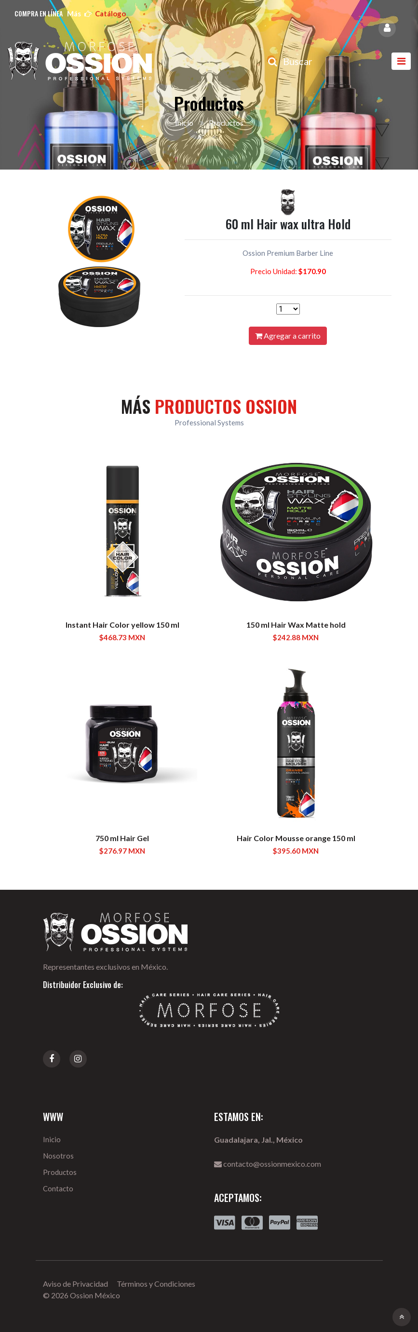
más (96, 13)
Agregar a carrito (288, 335)
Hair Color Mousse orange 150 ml (296, 838)
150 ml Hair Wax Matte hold (296, 624)
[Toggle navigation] (401, 61)
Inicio (184, 122)
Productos (60, 1172)
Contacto (58, 1188)
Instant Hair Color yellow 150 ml (122, 624)
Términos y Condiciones (156, 1283)
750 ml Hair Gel (122, 838)
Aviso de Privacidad (75, 1283)
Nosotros (58, 1155)
